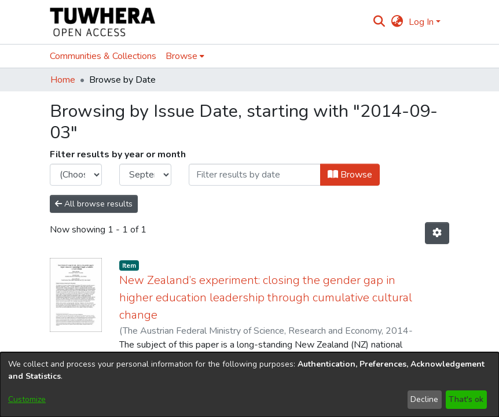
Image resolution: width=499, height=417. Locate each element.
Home (62, 79)
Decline (424, 399)
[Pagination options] (437, 233)
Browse (350, 174)
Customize (27, 399)
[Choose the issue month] (145, 175)
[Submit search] (379, 22)
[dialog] (249, 384)
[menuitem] (397, 22)
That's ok (466, 399)
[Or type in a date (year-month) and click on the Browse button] (255, 175)
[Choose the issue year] (76, 175)
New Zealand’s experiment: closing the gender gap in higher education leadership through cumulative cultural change (265, 297)
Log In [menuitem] (421, 22)
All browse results (94, 203)
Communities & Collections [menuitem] (103, 56)
